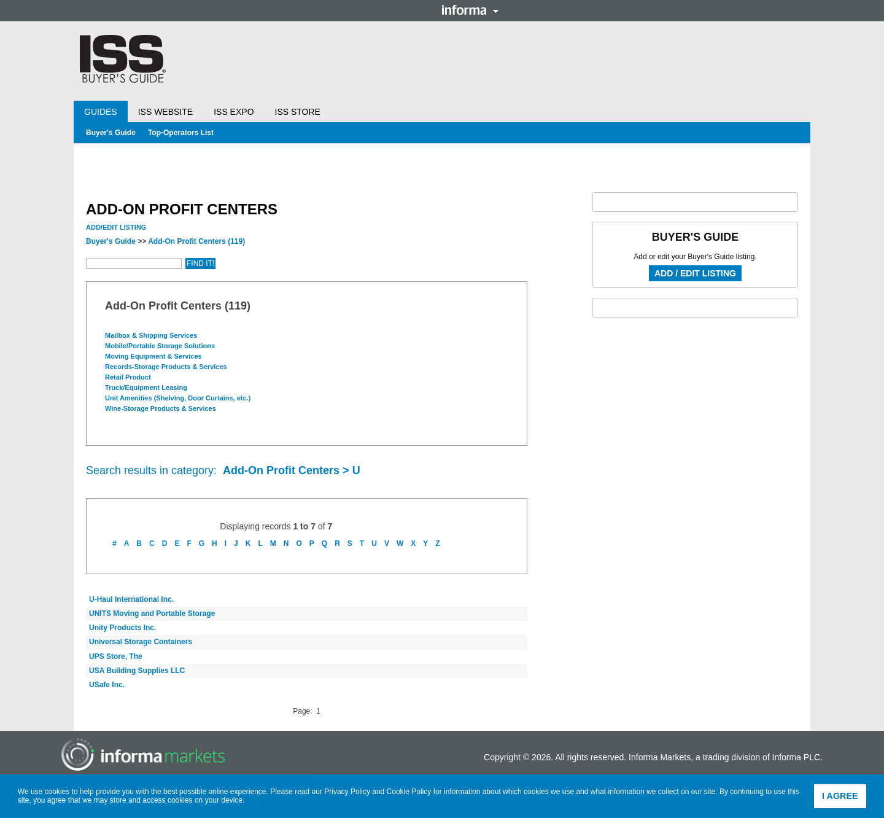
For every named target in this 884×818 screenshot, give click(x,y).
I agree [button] (840, 796)
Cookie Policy (409, 791)
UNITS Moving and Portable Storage (152, 613)
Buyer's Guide (111, 132)
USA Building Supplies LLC (137, 670)
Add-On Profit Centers (196, 241)
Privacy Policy (347, 791)
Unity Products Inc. (122, 627)
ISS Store (297, 112)
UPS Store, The (115, 656)
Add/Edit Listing (116, 227)
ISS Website (165, 112)
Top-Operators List (181, 132)
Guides (100, 112)
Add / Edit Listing (695, 273)
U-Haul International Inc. (131, 599)
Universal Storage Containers (140, 641)
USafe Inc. (107, 684)
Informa (470, 10)
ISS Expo (234, 112)
